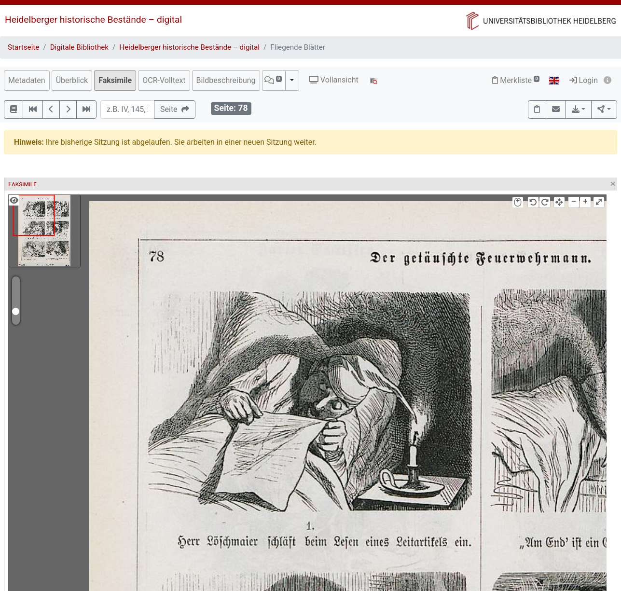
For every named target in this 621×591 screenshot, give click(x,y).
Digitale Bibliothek (79, 47)
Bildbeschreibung (226, 80)
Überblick (72, 80)
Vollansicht (334, 79)
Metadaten (26, 80)
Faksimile (115, 80)
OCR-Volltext (163, 80)
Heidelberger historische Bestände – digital (93, 19)
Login (583, 80)
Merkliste (515, 80)
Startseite (23, 47)
